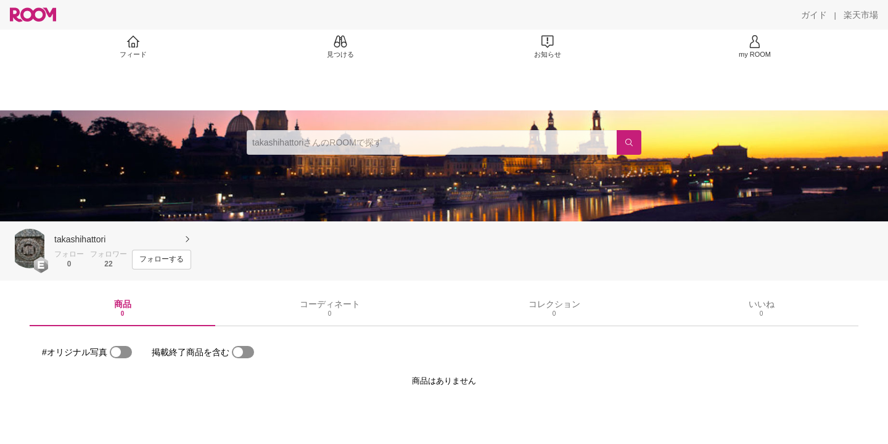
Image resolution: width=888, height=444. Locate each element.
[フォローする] (161, 259)
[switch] (121, 352)
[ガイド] (814, 14)
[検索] (629, 142)
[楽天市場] (861, 14)
